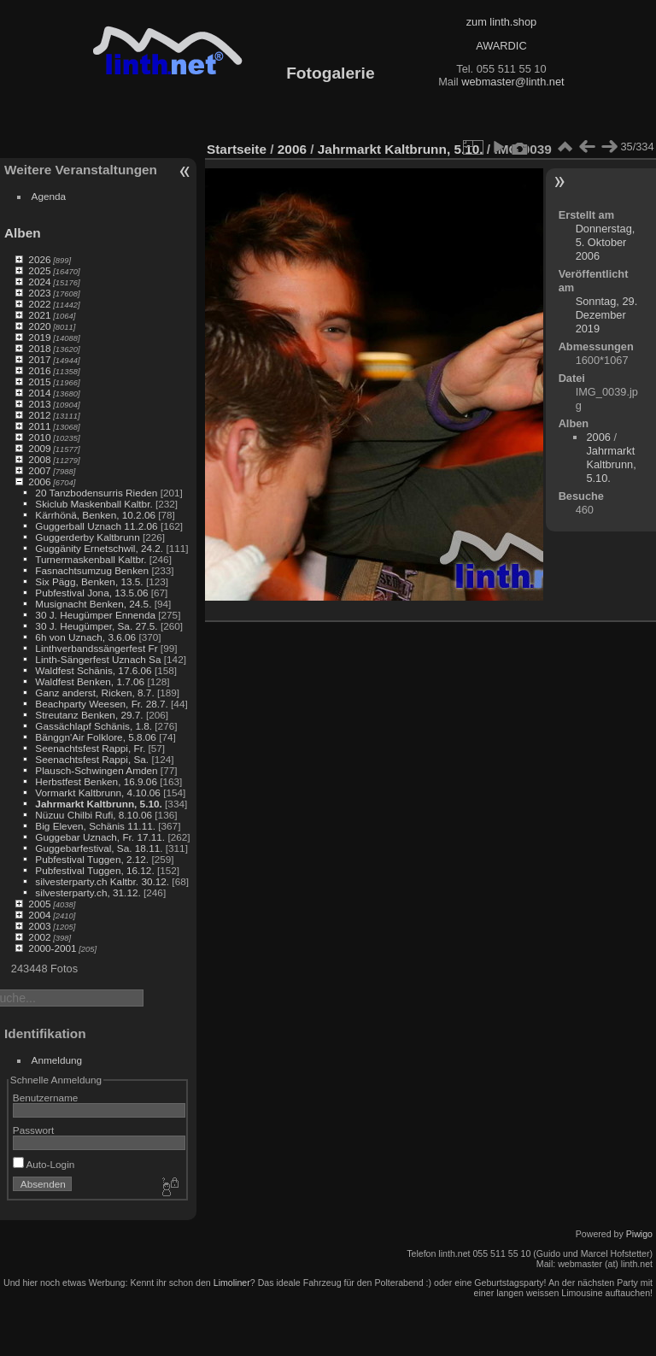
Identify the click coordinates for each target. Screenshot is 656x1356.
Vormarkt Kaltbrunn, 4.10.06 (98, 792)
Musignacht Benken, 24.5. (93, 603)
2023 (39, 292)
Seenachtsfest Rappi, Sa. (92, 759)
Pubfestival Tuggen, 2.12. (92, 859)
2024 (39, 281)
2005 (39, 903)
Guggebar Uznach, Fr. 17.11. (100, 836)
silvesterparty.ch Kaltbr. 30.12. (102, 881)
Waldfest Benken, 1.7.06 (89, 681)
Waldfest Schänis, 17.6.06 (93, 670)
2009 (39, 448)
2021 (39, 314)
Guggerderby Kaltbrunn (87, 537)
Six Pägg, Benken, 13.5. (89, 581)
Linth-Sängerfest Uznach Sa (98, 659)
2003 (39, 925)
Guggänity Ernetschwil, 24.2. (99, 548)
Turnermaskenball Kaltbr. (90, 559)
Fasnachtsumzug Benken (92, 570)
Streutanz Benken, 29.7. (89, 714)
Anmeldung (57, 1059)
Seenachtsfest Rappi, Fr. (90, 748)
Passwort (33, 1130)
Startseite (236, 149)
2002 (39, 936)
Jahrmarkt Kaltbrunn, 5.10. (98, 803)
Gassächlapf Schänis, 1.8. (93, 725)
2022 (39, 303)
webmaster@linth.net (512, 81)
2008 (39, 459)
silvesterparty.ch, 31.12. (87, 892)
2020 (39, 326)
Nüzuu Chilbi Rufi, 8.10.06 (93, 814)
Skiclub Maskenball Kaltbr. (93, 503)
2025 (39, 270)
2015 (39, 381)
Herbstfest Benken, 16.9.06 (96, 781)
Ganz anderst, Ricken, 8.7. (94, 692)
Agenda (49, 196)
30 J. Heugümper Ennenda (95, 614)
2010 (39, 437)
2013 (39, 403)
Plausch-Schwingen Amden (96, 770)
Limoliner (232, 1282)
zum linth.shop (501, 21)
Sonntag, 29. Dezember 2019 (607, 315)
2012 (39, 414)
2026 (39, 259)
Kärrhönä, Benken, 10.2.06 (95, 514)
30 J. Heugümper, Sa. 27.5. (96, 625)
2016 (39, 370)
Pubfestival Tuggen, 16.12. (94, 870)
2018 (39, 348)
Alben (22, 233)
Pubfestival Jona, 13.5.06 (91, 592)
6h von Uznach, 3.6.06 (85, 637)
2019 (39, 337)
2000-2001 (52, 948)
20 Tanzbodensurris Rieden (96, 492)
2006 (39, 481)
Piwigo (639, 1234)
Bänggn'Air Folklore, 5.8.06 (95, 737)
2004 (39, 914)
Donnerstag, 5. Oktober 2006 (606, 242)
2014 (39, 392)
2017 (39, 359)
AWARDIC (501, 45)
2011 (39, 425)
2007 (39, 470)
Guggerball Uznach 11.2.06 (96, 525)
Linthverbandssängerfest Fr (96, 648)
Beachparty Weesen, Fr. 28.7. (101, 703)
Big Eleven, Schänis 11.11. (95, 825)
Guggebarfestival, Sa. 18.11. (98, 848)
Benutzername (46, 1097)
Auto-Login (44, 1164)
